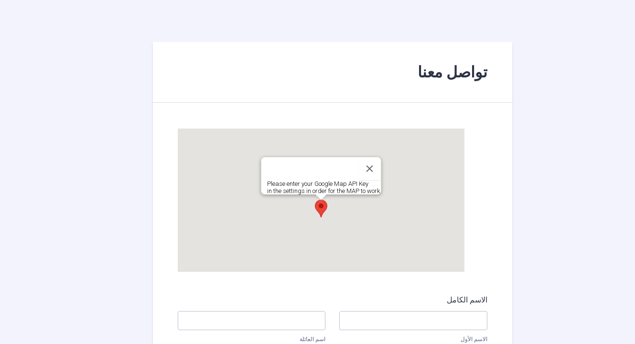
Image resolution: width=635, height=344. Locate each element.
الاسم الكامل (452, 299)
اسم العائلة (298, 339)
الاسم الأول (459, 339)
